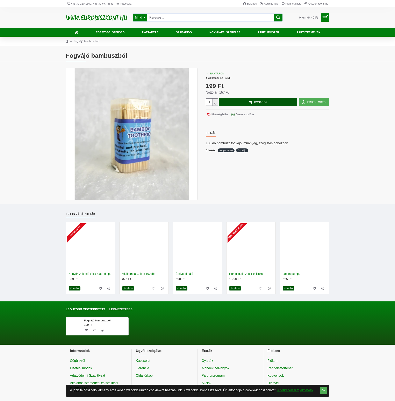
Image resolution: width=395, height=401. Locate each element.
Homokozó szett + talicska (246, 273)
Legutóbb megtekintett (85, 309)
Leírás (211, 130)
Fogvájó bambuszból (97, 320)
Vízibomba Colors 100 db (138, 273)
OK (323, 390)
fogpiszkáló (226, 145)
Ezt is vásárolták (80, 214)
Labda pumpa (291, 273)
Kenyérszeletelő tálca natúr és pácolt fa (91, 273)
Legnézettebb (120, 309)
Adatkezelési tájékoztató (295, 390)
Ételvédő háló (184, 273)
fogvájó (242, 145)
